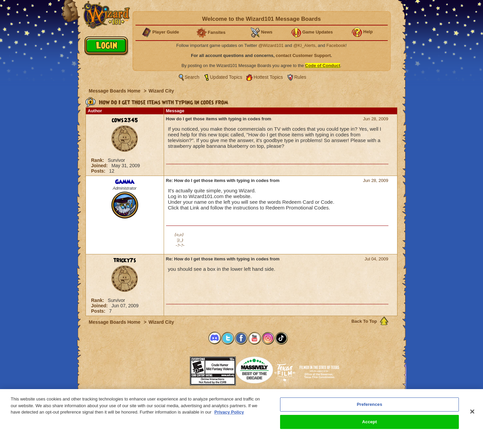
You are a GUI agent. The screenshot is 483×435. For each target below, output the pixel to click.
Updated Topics (226, 77)
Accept (369, 425)
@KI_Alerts (304, 45)
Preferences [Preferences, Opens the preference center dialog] (369, 407)
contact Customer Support (303, 55)
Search (191, 77)
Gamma (124, 182)
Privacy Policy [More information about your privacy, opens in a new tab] (229, 415)
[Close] (472, 415)
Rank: (98, 160)
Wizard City (161, 91)
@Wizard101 (270, 45)
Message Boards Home (115, 91)
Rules (300, 77)
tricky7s (124, 260)
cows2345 (125, 120)
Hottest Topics (268, 77)
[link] (173, 369)
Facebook (335, 45)
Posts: (99, 171)
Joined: (100, 165)
